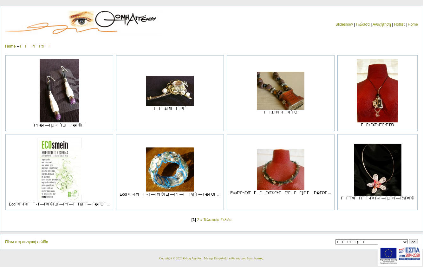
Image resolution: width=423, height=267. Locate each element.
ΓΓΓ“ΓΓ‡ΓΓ (37, 46)
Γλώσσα (363, 24)
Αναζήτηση (382, 24)
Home (413, 24)
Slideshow (344, 24)
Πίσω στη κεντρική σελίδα (26, 242)
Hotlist (399, 24)
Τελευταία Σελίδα (218, 220)
